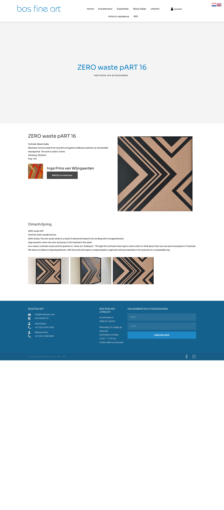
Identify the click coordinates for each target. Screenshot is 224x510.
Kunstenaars (88, 5)
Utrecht (137, 5)
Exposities (105, 5)
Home (72, 5)
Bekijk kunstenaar (62, 169)
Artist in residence (156, 5)
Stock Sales (122, 5)
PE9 (173, 5)
